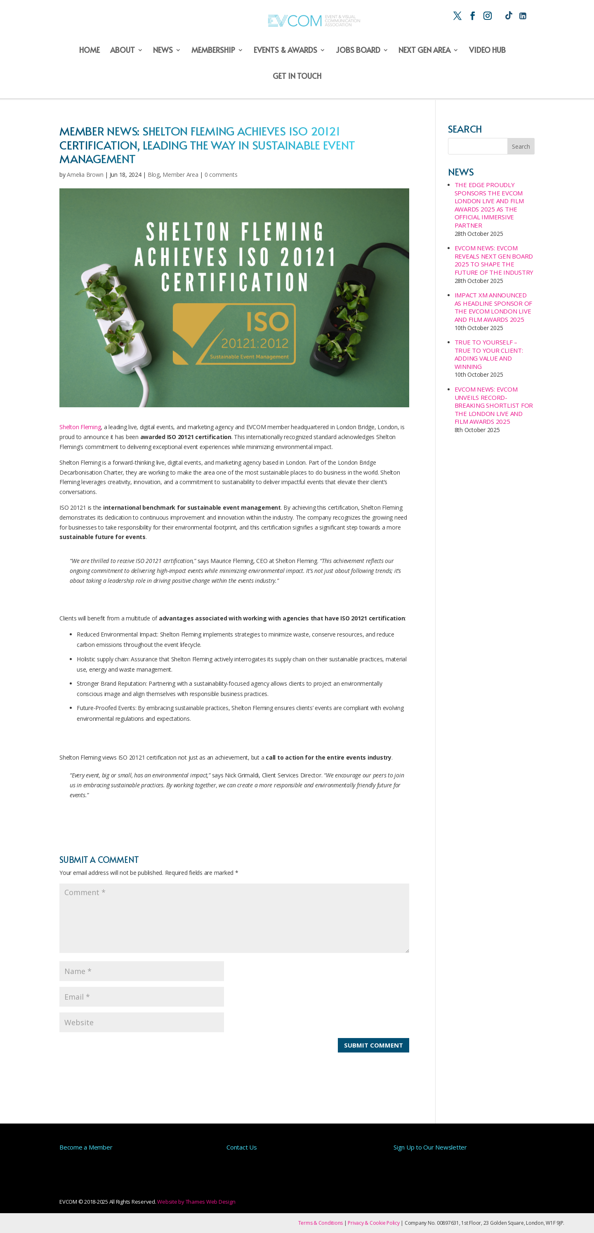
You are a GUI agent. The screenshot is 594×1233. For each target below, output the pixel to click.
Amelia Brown (85, 174)
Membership (213, 50)
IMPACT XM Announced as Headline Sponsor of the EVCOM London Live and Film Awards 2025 (494, 307)
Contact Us (241, 1147)
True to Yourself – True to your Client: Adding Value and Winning (489, 354)
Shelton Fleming (80, 427)
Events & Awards (285, 50)
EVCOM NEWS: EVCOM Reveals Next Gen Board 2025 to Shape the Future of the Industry (494, 260)
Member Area (180, 174)
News (163, 50)
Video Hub (487, 50)
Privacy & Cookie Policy (373, 1222)
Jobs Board (358, 50)
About (122, 50)
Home (89, 50)
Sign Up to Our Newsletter (430, 1147)
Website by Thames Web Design (196, 1201)
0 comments (221, 174)
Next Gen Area (424, 50)
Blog (154, 174)
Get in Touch (297, 76)
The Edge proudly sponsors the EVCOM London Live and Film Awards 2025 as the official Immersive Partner (489, 205)
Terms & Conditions (320, 1222)
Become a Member (85, 1147)
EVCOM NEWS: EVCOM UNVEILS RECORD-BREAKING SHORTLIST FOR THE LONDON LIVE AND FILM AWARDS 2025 (494, 405)
